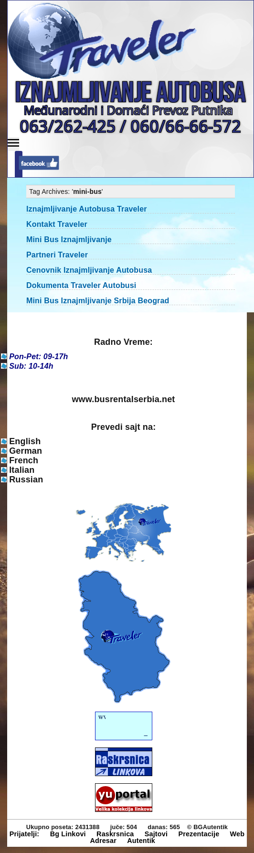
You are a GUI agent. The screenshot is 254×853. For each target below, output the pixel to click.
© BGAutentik (207, 827)
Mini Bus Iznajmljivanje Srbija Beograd (97, 301)
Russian (26, 479)
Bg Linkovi (68, 834)
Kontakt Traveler (56, 224)
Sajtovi (156, 834)
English (25, 441)
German (25, 451)
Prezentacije (198, 834)
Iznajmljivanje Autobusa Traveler (86, 209)
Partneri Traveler (57, 255)
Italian (21, 470)
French (23, 460)
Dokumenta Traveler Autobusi (81, 285)
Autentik (141, 840)
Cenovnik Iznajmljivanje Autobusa (89, 270)
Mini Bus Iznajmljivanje (69, 239)
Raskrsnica (115, 834)
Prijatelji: (25, 834)
